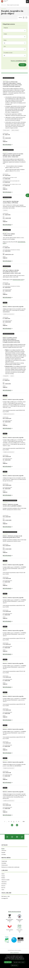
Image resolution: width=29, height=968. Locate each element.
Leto (5, 46)
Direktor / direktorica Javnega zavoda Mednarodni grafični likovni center (12, 536)
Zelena (2, 873)
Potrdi (22, 64)
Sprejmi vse (8, 962)
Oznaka (5, 34)
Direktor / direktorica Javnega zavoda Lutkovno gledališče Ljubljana (12, 505)
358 (24, 821)
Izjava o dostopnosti (14, 952)
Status (5, 40)
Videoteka (3, 850)
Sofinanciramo (4, 865)
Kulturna (3, 885)
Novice (2, 848)
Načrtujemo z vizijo (5, 896)
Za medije (3, 854)
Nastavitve (14, 965)
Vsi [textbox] (4, 43)
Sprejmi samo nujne (19, 962)
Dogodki (3, 852)
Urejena (3, 875)
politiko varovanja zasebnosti (17, 958)
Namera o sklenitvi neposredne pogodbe (13, 306)
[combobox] (14, 30)
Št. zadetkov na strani (8, 52)
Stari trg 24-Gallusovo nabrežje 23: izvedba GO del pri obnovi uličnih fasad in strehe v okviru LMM (12, 271)
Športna (3, 887)
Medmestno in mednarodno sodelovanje (10, 867)
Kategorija (6, 27)
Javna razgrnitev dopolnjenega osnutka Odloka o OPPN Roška (10, 202)
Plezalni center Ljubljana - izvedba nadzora (9, 234)
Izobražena (3, 883)
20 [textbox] (4, 55)
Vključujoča (3, 881)
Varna (2, 889)
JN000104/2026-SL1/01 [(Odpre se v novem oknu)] (18, 279)
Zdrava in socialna (5, 879)
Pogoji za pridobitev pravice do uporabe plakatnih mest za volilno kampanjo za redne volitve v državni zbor (13, 155)
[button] (18, 60)
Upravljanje (3, 863)
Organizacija (4, 861)
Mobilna (3, 877)
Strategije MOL (4, 898)
